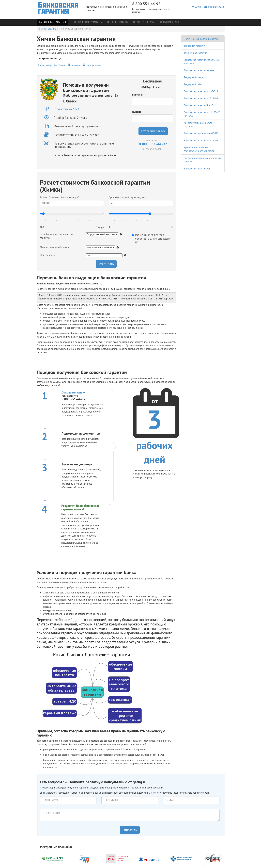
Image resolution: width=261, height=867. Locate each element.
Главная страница (48, 28)
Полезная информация (86, 22)
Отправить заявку (153, 131)
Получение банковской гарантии (201, 38)
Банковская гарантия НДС (197, 168)
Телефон (136, 111)
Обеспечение (47, 255)
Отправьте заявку (73, 392)
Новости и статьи (144, 22)
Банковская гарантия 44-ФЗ (198, 105)
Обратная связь (169, 22)
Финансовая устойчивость (55, 247)
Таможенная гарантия (195, 52)
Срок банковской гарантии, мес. (127, 197)
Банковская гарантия (52, 22)
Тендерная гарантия (194, 45)
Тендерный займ (193, 84)
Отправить (130, 830)
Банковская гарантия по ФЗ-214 (201, 91)
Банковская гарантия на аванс (200, 70)
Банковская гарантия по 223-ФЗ (201, 98)
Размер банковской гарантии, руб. (60, 197)
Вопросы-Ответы (117, 22)
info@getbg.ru (214, 6)
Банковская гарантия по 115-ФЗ (201, 140)
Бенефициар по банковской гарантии (56, 235)
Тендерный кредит (194, 77)
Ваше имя (137, 94)
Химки (197, 6)
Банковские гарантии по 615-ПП (201, 133)
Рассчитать (106, 264)
